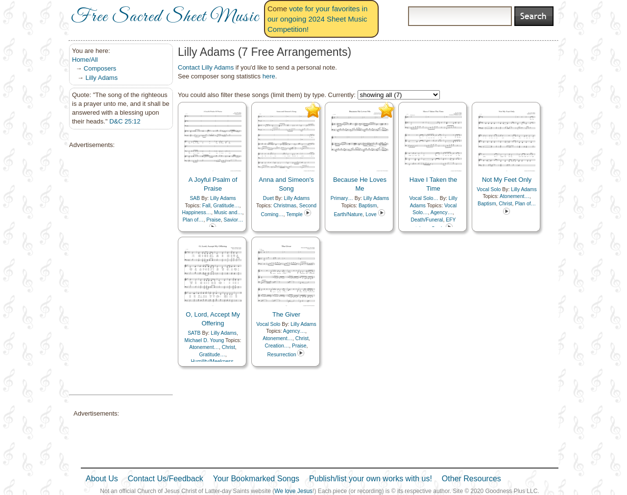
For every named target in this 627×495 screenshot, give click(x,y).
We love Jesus (293, 491)
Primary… (342, 198)
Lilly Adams (101, 77)
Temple (294, 214)
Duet (268, 198)
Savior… (233, 220)
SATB (194, 333)
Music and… (228, 212)
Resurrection (281, 354)
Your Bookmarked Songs (256, 478)
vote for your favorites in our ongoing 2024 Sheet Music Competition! (317, 18)
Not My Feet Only (506, 179)
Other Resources (471, 478)
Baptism (368, 205)
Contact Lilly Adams (206, 67)
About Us (102, 478)
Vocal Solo (489, 189)
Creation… (277, 345)
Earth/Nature (348, 214)
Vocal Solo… (423, 198)
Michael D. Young (204, 340)
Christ (505, 203)
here (269, 76)
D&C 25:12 (125, 121)
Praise (213, 220)
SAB (195, 198)
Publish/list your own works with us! (370, 478)
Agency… (442, 212)
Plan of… (193, 220)
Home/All (85, 59)
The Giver (286, 314)
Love (371, 214)
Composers (100, 68)
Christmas (284, 205)
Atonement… (515, 196)
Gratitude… (226, 205)
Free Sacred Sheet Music (165, 17)
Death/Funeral (427, 220)
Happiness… (197, 212)
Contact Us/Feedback (165, 478)
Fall (206, 205)
